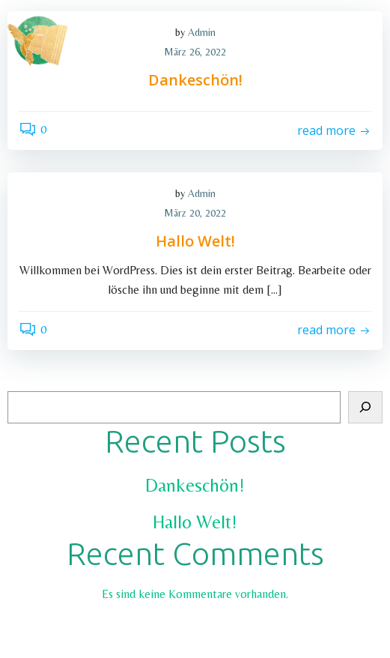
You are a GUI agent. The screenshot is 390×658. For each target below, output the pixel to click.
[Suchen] (365, 407)
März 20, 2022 (195, 213)
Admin (202, 193)
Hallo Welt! (195, 522)
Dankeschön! (195, 485)
